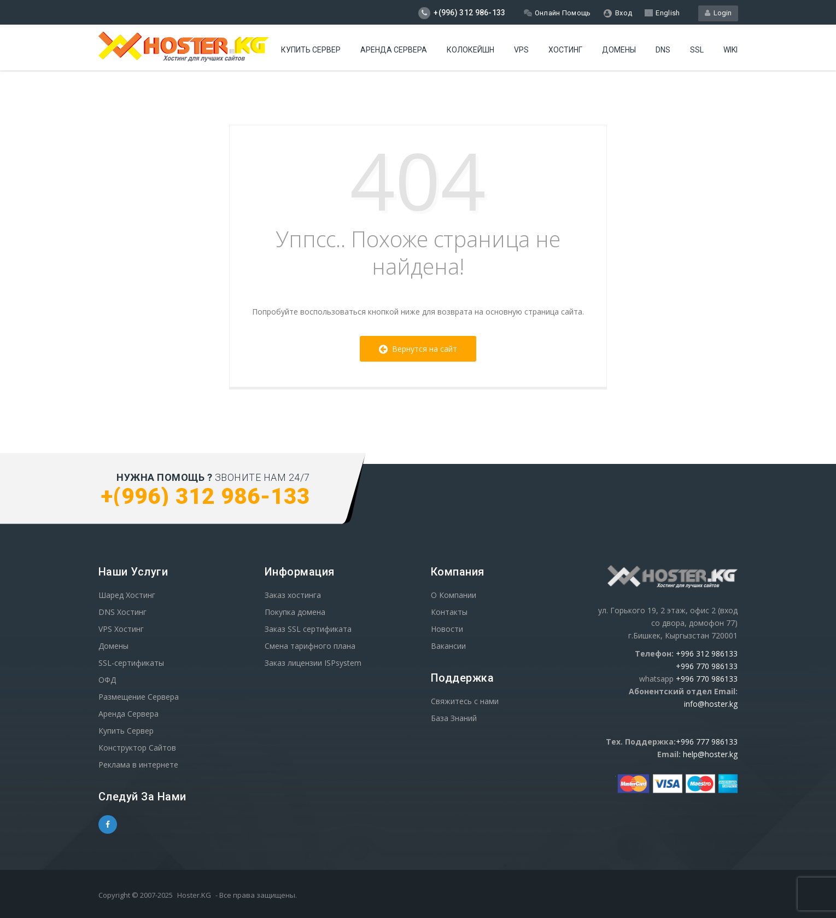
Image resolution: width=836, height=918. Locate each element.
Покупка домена (295, 612)
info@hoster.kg (711, 704)
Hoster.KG (194, 895)
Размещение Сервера (138, 697)
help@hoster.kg (710, 754)
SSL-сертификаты (131, 663)
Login (718, 13)
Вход (618, 13)
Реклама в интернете (138, 764)
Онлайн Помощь (557, 13)
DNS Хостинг (122, 612)
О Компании (453, 595)
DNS (663, 49)
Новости (447, 629)
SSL (697, 49)
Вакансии (448, 646)
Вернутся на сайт (418, 349)
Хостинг (565, 49)
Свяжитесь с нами (465, 701)
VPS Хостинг (121, 629)
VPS (521, 49)
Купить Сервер (311, 49)
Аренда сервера (393, 49)
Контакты (449, 612)
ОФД (107, 680)
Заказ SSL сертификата (308, 629)
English (662, 13)
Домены (619, 49)
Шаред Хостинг (126, 595)
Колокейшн (470, 49)
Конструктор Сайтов (137, 747)
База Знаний (454, 718)
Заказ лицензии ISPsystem (313, 663)
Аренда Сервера (128, 713)
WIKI (730, 49)
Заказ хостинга (293, 595)
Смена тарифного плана (310, 646)
